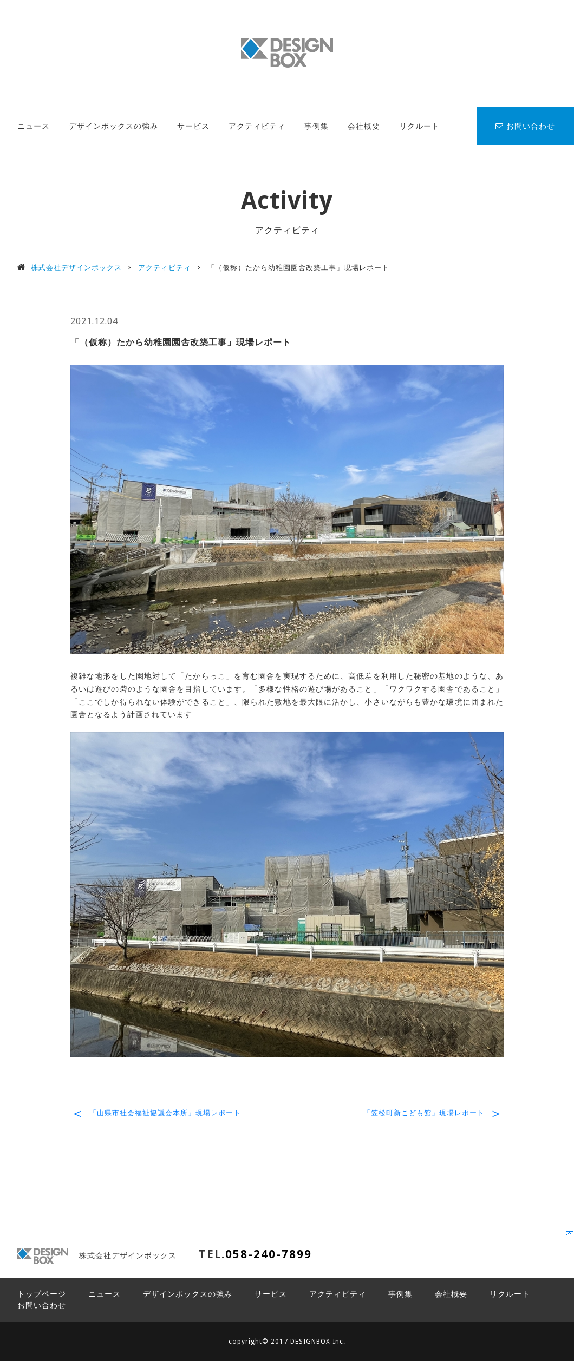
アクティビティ (257, 126)
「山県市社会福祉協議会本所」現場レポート (165, 1113)
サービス (193, 126)
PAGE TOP (517, 1259)
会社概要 (364, 126)
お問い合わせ (525, 126)
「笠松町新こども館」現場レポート (424, 1113)
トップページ (41, 1294)
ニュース (33, 126)
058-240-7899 (268, 1254)
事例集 (316, 126)
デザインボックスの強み (113, 126)
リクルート (419, 126)
